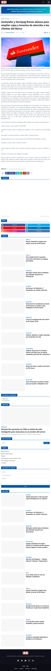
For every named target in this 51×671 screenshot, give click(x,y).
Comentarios (6, 400)
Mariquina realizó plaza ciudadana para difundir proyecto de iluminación (37, 274)
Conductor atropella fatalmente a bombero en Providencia (37, 638)
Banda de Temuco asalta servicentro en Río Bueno (38, 367)
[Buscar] (25, 443)
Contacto (27, 668)
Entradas (5, 398)
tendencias (23, 169)
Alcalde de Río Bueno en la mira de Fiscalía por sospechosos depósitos (37, 607)
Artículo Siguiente (44, 216)
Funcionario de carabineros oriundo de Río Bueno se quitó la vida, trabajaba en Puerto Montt (37, 306)
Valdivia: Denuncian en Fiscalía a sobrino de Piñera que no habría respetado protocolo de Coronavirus (38, 352)
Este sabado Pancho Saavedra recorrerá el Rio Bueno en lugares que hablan (37, 259)
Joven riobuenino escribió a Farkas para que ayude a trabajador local (37, 383)
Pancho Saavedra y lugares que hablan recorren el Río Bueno (36, 242)
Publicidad (34, 668)
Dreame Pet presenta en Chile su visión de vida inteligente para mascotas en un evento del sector (23, 430)
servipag (17, 169)
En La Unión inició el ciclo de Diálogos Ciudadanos (35, 576)
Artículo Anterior (6, 216)
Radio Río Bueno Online (7, 453)
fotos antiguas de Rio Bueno (8, 460)
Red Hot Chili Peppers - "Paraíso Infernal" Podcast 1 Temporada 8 (36, 560)
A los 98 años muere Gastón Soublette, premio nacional (35, 622)
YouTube (21, 668)
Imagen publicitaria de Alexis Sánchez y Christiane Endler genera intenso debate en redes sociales (37, 545)
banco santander (14, 18)
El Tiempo (3, 463)
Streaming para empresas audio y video (11, 458)
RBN (27, 666)
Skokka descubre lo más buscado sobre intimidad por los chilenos (37, 498)
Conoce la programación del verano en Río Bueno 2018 (37, 320)
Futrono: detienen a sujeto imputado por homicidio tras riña (38, 336)
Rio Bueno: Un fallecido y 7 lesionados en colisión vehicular (36, 289)
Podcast (3, 456)
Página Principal (5, 18)
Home (15, 668)
